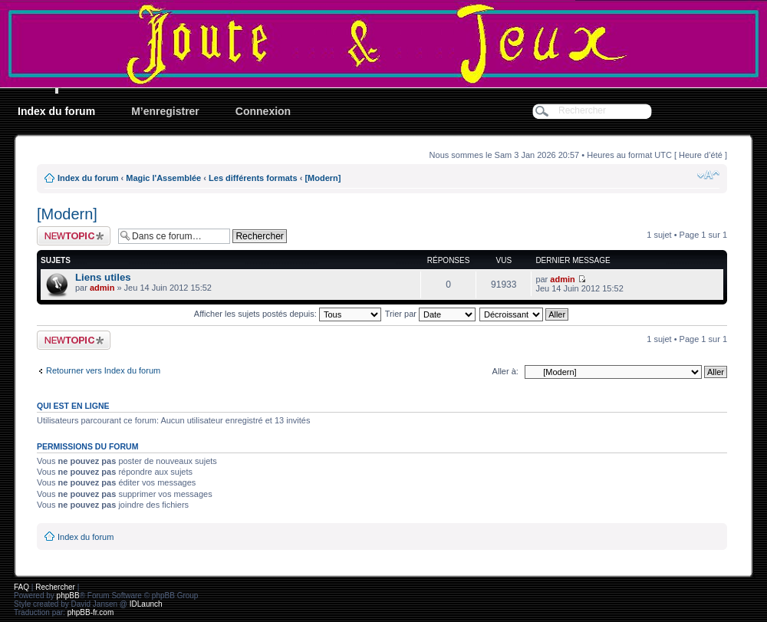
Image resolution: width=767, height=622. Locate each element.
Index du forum (56, 111)
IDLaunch (146, 604)
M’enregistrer (165, 111)
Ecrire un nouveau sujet (73, 235)
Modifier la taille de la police (708, 175)
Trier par (430, 313)
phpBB (68, 595)
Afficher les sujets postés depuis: (287, 313)
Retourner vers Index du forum (103, 370)
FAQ (21, 587)
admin (102, 287)
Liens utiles (103, 277)
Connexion (263, 111)
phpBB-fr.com (90, 612)
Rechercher (55, 587)
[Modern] (322, 178)
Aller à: (505, 371)
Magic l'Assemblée (163, 178)
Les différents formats (253, 178)
